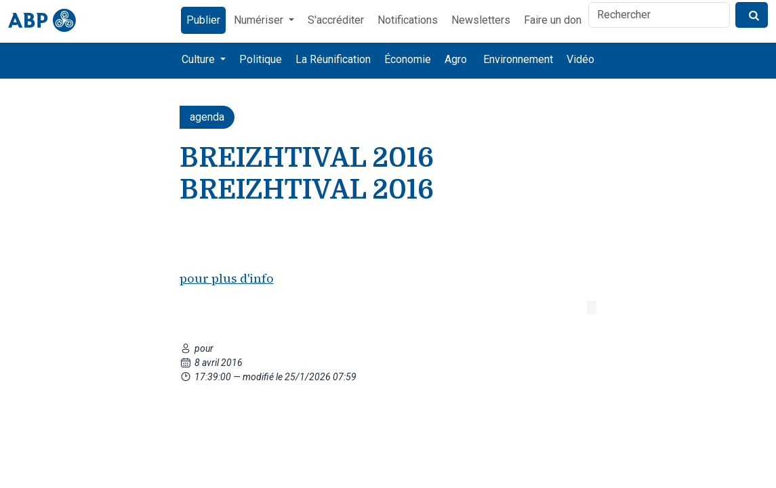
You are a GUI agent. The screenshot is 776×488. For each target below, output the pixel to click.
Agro (456, 59)
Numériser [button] (260, 20)
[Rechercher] (659, 15)
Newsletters (480, 20)
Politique (260, 59)
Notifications (407, 20)
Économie (407, 59)
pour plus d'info (227, 278)
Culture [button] (200, 59)
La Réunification (333, 59)
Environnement (518, 59)
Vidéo (580, 59)
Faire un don (552, 20)
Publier (203, 20)
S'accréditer (336, 20)
